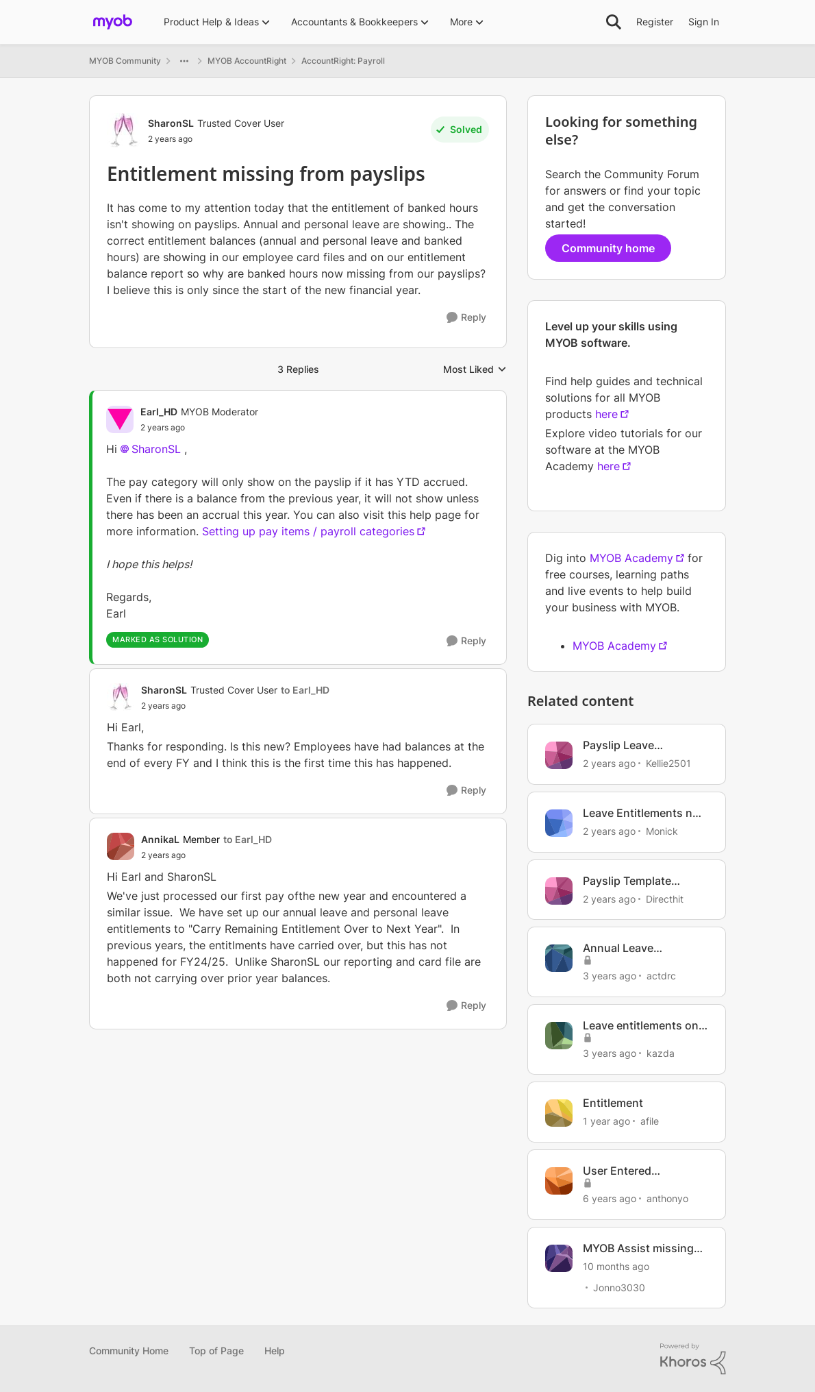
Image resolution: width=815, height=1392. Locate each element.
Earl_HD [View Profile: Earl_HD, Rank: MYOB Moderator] (158, 411)
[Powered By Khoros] (693, 1359)
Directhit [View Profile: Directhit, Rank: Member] (665, 898)
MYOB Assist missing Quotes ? (638, 1248)
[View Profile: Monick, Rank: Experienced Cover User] (559, 823)
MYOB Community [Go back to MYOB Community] (125, 61)
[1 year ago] (606, 1121)
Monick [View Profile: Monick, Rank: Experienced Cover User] (662, 831)
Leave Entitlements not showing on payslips (643, 813)
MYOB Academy (631, 558)
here (606, 414)
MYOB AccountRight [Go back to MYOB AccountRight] (247, 61)
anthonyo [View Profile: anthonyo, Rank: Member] (667, 1198)
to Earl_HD (305, 690)
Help (274, 1350)
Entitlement (613, 1103)
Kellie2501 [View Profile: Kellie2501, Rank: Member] (668, 763)
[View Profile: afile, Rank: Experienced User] (559, 1113)
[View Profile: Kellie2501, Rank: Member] (559, 755)
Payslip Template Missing (627, 881)
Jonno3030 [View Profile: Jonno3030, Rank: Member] (619, 1287)
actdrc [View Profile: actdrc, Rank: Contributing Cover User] (661, 975)
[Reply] (466, 317)
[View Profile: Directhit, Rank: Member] (559, 891)
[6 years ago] (609, 1198)
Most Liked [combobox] (475, 369)
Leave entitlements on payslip (641, 1025)
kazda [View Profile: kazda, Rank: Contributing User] (661, 1053)
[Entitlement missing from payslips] (199, 428)
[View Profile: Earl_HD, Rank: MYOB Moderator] (120, 419)
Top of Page (216, 1350)
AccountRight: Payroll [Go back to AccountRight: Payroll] (343, 61)
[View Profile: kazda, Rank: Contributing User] (559, 1035)
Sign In (703, 21)
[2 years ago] (609, 763)
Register (654, 21)
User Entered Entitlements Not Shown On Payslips (633, 1171)
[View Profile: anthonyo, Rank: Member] (559, 1181)
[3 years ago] (609, 975)
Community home (608, 248)
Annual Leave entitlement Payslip (633, 948)
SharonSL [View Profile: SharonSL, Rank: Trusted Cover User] (171, 123)
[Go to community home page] (112, 22)
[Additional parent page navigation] (184, 61)
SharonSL (156, 449)
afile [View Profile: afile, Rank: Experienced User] (649, 1121)
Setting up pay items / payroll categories (308, 531)
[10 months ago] (616, 1265)
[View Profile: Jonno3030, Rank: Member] (559, 1258)
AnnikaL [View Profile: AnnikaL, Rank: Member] (160, 839)
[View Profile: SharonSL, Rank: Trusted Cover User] (124, 130)
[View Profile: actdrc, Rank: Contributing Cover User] (559, 958)
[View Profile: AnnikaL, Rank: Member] (120, 846)
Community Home (128, 1350)
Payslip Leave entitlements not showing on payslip (634, 745)
